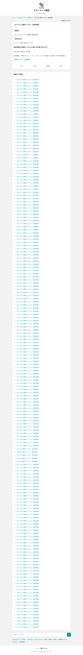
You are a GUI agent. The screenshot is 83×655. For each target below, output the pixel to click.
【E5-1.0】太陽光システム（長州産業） (28, 242)
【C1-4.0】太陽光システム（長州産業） (28, 320)
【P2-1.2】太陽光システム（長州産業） (28, 571)
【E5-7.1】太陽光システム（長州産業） (28, 308)
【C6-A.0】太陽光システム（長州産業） (28, 427)
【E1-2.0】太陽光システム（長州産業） (28, 101)
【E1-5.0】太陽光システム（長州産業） (28, 111)
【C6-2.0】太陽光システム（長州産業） (28, 405)
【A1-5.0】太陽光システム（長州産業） (28, 80)
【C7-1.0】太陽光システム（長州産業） (28, 436)
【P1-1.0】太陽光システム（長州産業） (28, 464)
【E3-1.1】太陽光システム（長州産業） (28, 155)
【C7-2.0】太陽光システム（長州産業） (28, 439)
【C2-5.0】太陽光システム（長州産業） (28, 342)
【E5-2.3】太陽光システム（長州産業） (28, 267)
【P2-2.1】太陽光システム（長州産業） (28, 590)
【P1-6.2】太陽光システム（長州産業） (28, 518)
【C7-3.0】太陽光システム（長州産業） (28, 443)
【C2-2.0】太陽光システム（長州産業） (28, 336)
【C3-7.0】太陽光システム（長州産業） (28, 367)
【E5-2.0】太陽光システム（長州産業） (28, 258)
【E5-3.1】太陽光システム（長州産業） (28, 280)
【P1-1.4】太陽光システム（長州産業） (28, 477)
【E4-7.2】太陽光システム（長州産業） (28, 330)
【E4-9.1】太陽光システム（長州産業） (28, 233)
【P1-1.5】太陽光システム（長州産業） (28, 480)
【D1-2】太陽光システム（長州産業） (27, 452)
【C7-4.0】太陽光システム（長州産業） (28, 446)
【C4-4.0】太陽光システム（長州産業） (28, 386)
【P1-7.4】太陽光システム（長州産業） (28, 549)
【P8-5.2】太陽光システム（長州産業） (28, 611)
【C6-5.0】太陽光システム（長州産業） (28, 414)
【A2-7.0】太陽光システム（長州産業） (28, 86)
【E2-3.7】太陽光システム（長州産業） (28, 145)
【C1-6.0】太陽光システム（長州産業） (28, 627)
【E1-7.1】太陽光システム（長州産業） (28, 120)
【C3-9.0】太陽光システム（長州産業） (28, 374)
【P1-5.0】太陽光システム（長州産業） (28, 502)
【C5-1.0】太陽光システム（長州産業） (28, 389)
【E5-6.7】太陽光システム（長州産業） (28, 302)
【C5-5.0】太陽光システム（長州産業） (28, 399)
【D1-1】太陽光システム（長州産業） (27, 449)
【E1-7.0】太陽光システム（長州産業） (28, 117)
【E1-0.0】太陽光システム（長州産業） (28, 95)
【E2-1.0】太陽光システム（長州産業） (28, 127)
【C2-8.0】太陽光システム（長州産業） (28, 349)
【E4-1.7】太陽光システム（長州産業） (28, 183)
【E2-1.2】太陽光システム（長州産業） (28, 133)
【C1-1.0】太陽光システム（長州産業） (28, 314)
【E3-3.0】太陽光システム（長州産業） (28, 167)
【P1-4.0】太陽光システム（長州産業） (28, 499)
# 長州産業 (27, 59)
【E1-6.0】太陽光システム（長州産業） (28, 114)
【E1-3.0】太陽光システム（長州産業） (28, 105)
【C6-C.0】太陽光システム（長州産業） (28, 433)
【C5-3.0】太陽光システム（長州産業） (28, 392)
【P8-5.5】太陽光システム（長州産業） (28, 621)
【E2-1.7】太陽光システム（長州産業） (28, 136)
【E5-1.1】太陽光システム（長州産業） (28, 245)
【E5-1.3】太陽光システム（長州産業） (28, 252)
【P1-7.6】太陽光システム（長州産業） (28, 555)
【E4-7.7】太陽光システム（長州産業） (28, 227)
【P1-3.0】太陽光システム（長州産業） (28, 493)
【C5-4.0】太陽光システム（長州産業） (28, 396)
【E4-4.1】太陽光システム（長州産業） (28, 199)
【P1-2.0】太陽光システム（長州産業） (28, 486)
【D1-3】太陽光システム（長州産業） (27, 455)
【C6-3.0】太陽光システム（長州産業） (28, 408)
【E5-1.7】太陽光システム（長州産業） (28, 255)
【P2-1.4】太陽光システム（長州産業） (28, 577)
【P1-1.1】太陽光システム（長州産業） (28, 468)
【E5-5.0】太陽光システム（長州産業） (28, 289)
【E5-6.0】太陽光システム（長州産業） (28, 299)
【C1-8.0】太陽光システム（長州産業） (28, 327)
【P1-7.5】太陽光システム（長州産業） (28, 552)
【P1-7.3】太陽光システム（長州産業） (28, 546)
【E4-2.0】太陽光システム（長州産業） (28, 186)
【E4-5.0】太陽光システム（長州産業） (28, 205)
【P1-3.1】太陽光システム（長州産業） (28, 496)
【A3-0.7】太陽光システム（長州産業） (28, 92)
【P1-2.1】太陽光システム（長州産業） (28, 489)
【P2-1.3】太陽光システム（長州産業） (28, 574)
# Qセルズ (15, 642)
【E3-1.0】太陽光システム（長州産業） (28, 152)
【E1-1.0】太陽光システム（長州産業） (28, 98)
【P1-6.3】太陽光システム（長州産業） (28, 521)
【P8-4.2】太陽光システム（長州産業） (28, 602)
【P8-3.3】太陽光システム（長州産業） (28, 596)
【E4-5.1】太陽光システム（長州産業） (28, 208)
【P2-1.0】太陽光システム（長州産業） (28, 564)
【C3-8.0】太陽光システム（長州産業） (28, 371)
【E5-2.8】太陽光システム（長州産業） (28, 274)
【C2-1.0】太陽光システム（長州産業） (28, 333)
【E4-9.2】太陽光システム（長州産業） (28, 236)
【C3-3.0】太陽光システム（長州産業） (28, 355)
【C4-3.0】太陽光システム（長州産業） (28, 383)
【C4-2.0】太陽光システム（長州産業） (28, 380)
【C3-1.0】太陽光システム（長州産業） (28, 352)
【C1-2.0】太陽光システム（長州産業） (28, 317)
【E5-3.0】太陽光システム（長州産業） (28, 277)
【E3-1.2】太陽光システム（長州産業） (28, 158)
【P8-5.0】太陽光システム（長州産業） (28, 605)
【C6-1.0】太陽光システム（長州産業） (28, 402)
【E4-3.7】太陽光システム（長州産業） (28, 192)
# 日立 (54, 639)
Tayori (41, 651)
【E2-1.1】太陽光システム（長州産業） (28, 130)
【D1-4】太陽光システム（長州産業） (27, 458)
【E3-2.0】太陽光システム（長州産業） (28, 164)
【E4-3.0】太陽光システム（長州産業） (28, 189)
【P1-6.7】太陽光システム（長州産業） (28, 533)
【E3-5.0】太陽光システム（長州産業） (28, 177)
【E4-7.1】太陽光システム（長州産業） (28, 224)
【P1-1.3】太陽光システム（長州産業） (28, 474)
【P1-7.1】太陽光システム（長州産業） (28, 539)
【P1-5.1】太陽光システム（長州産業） (28, 505)
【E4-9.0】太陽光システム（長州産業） (28, 230)
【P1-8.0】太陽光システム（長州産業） (28, 561)
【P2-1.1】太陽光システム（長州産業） (28, 568)
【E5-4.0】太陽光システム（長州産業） (28, 286)
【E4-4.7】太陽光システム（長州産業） (28, 202)
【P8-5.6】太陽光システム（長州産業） (28, 624)
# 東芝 (50, 639)
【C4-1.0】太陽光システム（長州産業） (28, 377)
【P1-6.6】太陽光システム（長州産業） (28, 530)
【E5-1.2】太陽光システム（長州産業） (28, 249)
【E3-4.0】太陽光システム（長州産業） (28, 170)
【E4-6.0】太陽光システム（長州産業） (28, 214)
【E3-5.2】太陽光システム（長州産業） (28, 180)
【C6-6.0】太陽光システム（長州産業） (28, 417)
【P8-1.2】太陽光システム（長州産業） (28, 593)
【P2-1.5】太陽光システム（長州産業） (28, 580)
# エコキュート (16, 639)
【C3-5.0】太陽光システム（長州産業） (28, 361)
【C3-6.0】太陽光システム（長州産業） (28, 364)
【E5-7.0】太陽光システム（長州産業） (28, 305)
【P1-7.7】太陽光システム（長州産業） (28, 558)
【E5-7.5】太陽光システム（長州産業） (28, 311)
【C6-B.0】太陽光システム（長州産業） (28, 430)
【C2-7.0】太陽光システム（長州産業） (28, 345)
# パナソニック (38, 639)
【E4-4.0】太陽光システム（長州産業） (28, 195)
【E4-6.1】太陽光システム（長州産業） (28, 217)
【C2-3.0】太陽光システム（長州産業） (28, 339)
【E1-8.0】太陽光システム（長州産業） (28, 123)
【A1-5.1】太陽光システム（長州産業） (28, 83)
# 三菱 (45, 639)
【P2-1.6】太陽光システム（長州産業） (28, 583)
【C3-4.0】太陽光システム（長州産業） (28, 358)
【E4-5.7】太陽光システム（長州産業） (28, 211)
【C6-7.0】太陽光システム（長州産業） (28, 421)
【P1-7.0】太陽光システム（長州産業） (28, 536)
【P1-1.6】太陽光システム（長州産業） (28, 483)
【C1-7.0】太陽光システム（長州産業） (28, 324)
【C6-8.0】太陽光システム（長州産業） (28, 424)
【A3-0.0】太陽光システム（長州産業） (28, 89)
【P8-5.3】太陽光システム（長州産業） (28, 615)
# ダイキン (30, 639)
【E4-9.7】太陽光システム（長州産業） (28, 239)
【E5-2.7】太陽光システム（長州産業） (28, 270)
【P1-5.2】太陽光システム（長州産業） (28, 508)
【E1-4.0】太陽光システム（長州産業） (28, 108)
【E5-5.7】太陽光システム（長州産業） (28, 295)
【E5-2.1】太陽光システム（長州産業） (28, 261)
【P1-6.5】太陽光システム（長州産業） (28, 527)
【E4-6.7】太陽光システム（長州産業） (28, 220)
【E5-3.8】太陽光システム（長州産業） (28, 283)
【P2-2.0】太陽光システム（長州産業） (28, 586)
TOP (13, 17)
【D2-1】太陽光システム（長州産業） (27, 461)
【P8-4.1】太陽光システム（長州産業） (28, 599)
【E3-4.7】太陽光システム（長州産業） (28, 173)
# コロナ (24, 639)
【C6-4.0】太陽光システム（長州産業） (28, 411)
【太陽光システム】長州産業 (24, 17)
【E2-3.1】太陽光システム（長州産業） (28, 142)
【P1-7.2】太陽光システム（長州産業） (28, 543)
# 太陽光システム (18, 59)
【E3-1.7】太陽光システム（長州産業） (28, 161)
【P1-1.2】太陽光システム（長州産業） (28, 471)
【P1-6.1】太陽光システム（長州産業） (28, 514)
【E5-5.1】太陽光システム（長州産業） (28, 292)
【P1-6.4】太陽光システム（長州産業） (28, 524)
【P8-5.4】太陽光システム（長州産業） (28, 618)
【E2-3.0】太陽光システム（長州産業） (28, 139)
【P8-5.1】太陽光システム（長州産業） (28, 608)
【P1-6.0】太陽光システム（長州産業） (28, 511)
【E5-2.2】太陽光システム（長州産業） (28, 264)
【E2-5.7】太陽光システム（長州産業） (28, 148)
